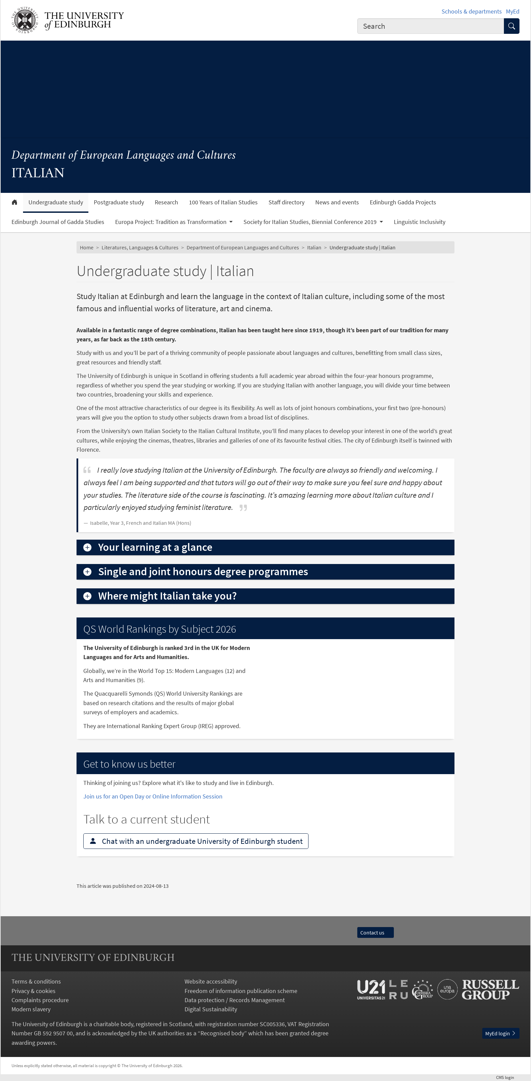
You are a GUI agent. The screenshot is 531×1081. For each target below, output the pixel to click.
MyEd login (500, 1033)
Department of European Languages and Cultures (124, 156)
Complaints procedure (40, 1000)
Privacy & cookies (34, 991)
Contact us (375, 932)
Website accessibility (211, 981)
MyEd (512, 11)
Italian (314, 247)
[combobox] (430, 26)
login (507, 1077)
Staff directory (286, 202)
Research (166, 202)
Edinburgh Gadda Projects (403, 202)
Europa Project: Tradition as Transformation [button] (171, 222)
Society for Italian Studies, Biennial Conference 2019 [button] (310, 222)
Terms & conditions (36, 981)
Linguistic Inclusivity (419, 222)
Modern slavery (31, 1009)
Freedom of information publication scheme (241, 991)
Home (86, 247)
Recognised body (222, 1033)
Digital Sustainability (211, 1009)
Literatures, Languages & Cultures (140, 247)
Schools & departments (472, 11)
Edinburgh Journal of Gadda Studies (58, 222)
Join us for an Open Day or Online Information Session (152, 796)
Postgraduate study (119, 202)
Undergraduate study (55, 202)
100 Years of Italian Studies (223, 202)
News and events (337, 202)
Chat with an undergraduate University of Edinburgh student (196, 841)
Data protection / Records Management (235, 1000)
